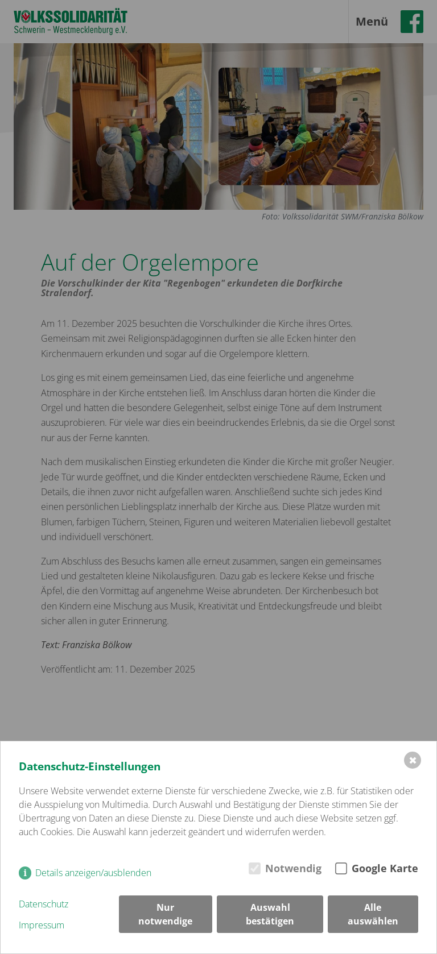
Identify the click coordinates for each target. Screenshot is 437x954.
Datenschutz (43, 904)
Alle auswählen (373, 914)
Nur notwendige (165, 914)
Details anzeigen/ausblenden (93, 872)
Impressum (41, 925)
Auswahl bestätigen (270, 914)
